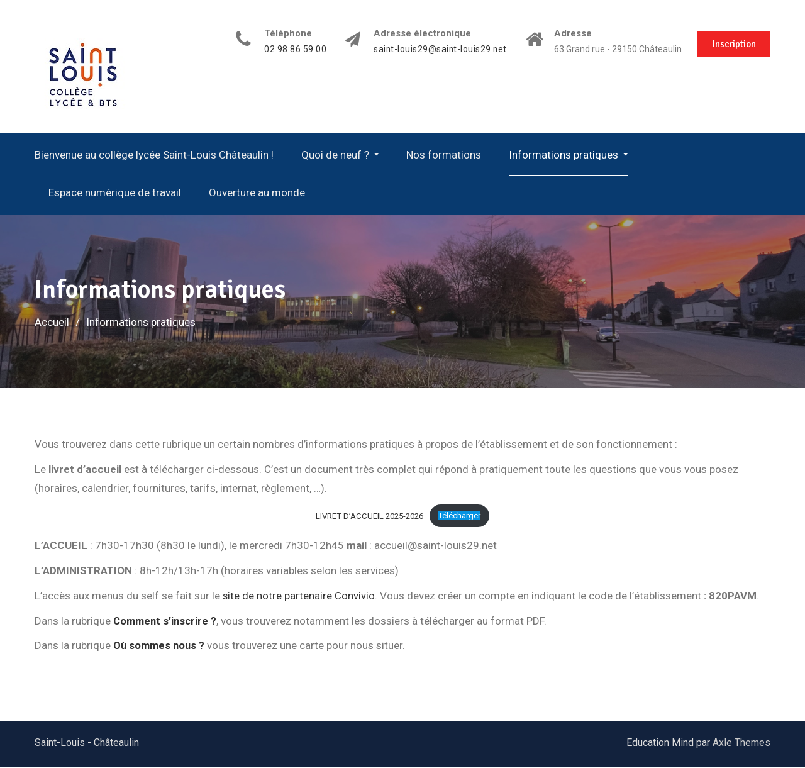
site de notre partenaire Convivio (299, 595)
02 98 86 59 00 (289, 49)
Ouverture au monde (257, 192)
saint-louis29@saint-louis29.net (434, 49)
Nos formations (443, 154)
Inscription (733, 42)
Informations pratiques (563, 154)
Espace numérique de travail (114, 192)
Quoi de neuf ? (335, 154)
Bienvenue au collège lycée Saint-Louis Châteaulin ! (154, 154)
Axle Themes (741, 743)
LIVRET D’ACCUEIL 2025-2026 (368, 515)
